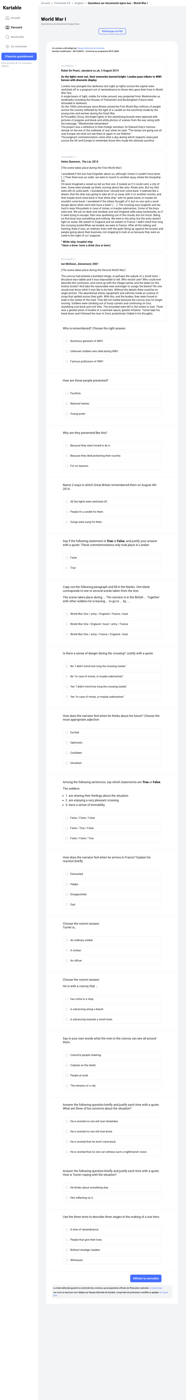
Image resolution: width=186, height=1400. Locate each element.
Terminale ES (62, 3)
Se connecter (16, 47)
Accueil (12, 18)
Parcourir (13, 27)
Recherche (14, 37)
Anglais (79, 3)
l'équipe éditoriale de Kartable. (91, 48)
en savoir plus (155, 1288)
